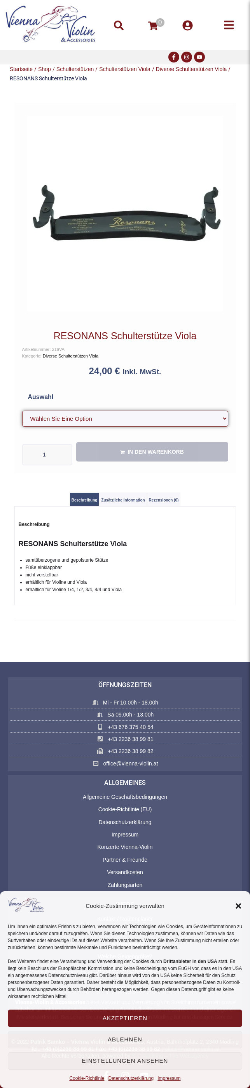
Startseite (21, 69)
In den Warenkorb (156, 452)
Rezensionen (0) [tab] (164, 500)
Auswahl (41, 397)
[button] (238, 906)
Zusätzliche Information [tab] (123, 500)
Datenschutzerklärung (131, 1078)
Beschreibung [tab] (85, 500)
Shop (44, 69)
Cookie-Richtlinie (86, 1078)
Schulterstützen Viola (124, 69)
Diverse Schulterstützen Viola (191, 69)
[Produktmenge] (47, 454)
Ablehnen (125, 1039)
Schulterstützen (75, 69)
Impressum (168, 1078)
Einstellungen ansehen (125, 1060)
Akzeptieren (125, 1018)
